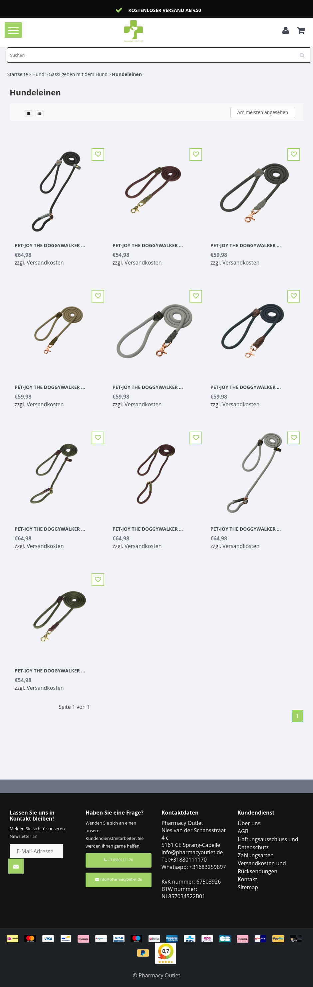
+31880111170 (118, 859)
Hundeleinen (127, 74)
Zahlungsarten (256, 855)
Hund (38, 74)
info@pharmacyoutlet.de (118, 879)
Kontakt (247, 879)
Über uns (249, 823)
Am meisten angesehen (262, 112)
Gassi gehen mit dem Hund (78, 74)
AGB (243, 831)
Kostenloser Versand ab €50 (164, 10)
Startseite (17, 74)
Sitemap (248, 887)
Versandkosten (45, 262)
